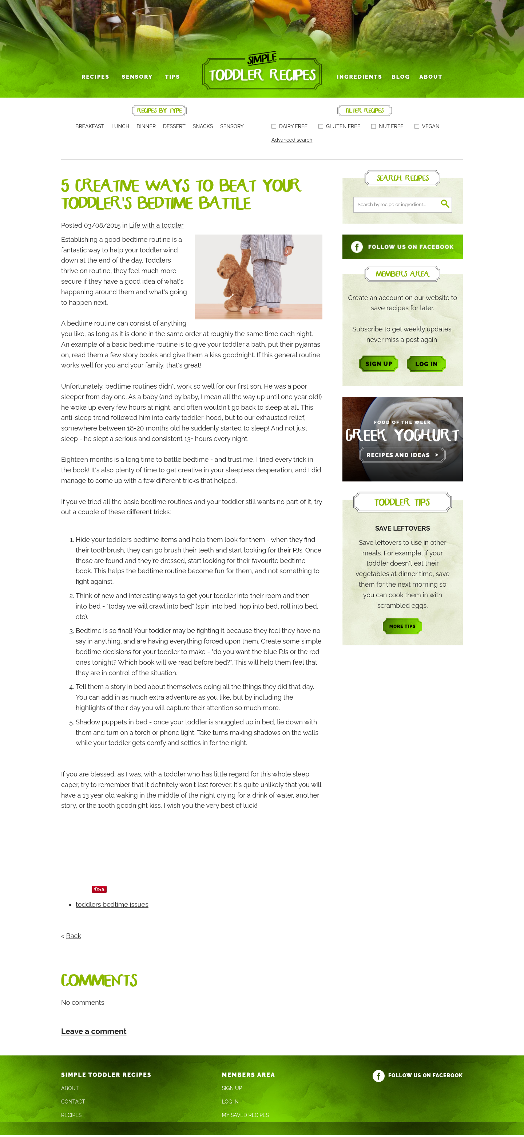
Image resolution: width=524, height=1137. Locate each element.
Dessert (174, 128)
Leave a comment (94, 1033)
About (428, 79)
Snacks (203, 128)
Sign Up (232, 1090)
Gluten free (339, 128)
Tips (173, 79)
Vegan (427, 128)
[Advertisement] (193, 839)
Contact (73, 1104)
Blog (399, 79)
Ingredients (359, 79)
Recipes (98, 79)
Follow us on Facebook (418, 1077)
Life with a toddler (156, 227)
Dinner (146, 128)
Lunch (120, 128)
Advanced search (291, 142)
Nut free (387, 128)
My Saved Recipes (245, 1117)
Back (73, 937)
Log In (230, 1104)
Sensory (138, 79)
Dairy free (289, 128)
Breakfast (89, 128)
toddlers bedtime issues (112, 906)
